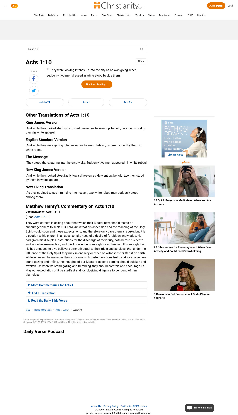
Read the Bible (70, 15)
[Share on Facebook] (33, 79)
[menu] (5, 6)
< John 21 (44, 102)
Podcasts (179, 15)
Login (231, 5)
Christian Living (124, 15)
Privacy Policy (111, 406)
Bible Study (107, 15)
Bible (28, 310)
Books (43, 310)
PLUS (190, 15)
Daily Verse (53, 15)
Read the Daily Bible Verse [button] (47, 300)
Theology (139, 15)
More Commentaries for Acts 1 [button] (50, 285)
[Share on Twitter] (34, 90)
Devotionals (164, 15)
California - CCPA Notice (134, 406)
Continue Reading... (96, 84)
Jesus (84, 15)
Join (216, 6)
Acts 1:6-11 (42, 217)
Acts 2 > (128, 102)
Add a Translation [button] (42, 293)
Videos (151, 15)
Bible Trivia (39, 15)
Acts (58, 310)
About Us (96, 406)
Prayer (94, 15)
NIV (141, 61)
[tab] (86, 285)
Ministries (201, 15)
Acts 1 (86, 102)
